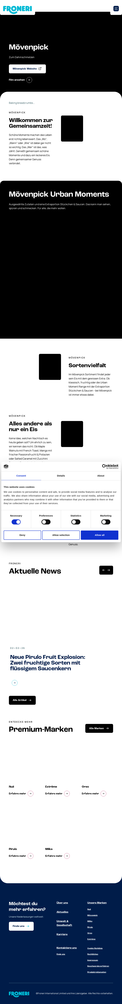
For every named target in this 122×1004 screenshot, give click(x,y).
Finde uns (61, 954)
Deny (22, 535)
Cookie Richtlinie (95, 948)
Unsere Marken (97, 903)
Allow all (100, 535)
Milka (89, 921)
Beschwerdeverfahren (98, 966)
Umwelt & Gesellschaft (64, 923)
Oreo (89, 933)
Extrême (91, 939)
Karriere (62, 934)
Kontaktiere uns (67, 948)
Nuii (89, 909)
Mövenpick (92, 915)
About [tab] (100, 475)
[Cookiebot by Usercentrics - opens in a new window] (104, 466)
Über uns (62, 903)
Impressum (92, 960)
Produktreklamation (96, 972)
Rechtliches (92, 954)
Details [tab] (61, 475)
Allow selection (61, 535)
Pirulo (90, 927)
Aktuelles (62, 912)
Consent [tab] (21, 475)
